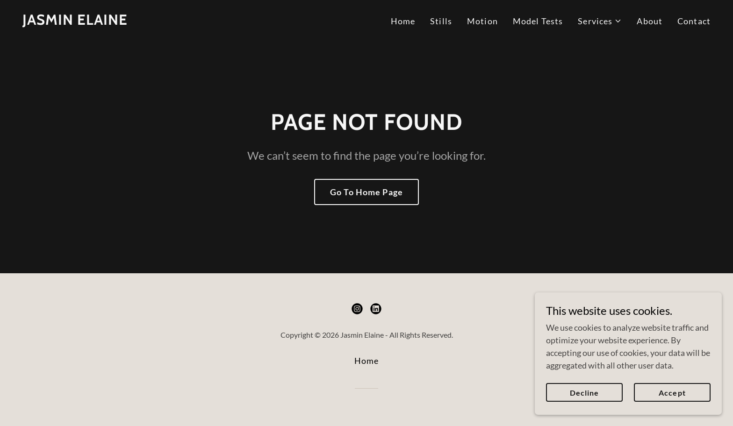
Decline (584, 392)
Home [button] (366, 360)
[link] (75, 21)
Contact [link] (694, 21)
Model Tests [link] (538, 21)
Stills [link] (441, 21)
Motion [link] (482, 21)
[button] (600, 21)
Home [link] (403, 21)
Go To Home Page (366, 192)
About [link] (649, 21)
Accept (672, 392)
